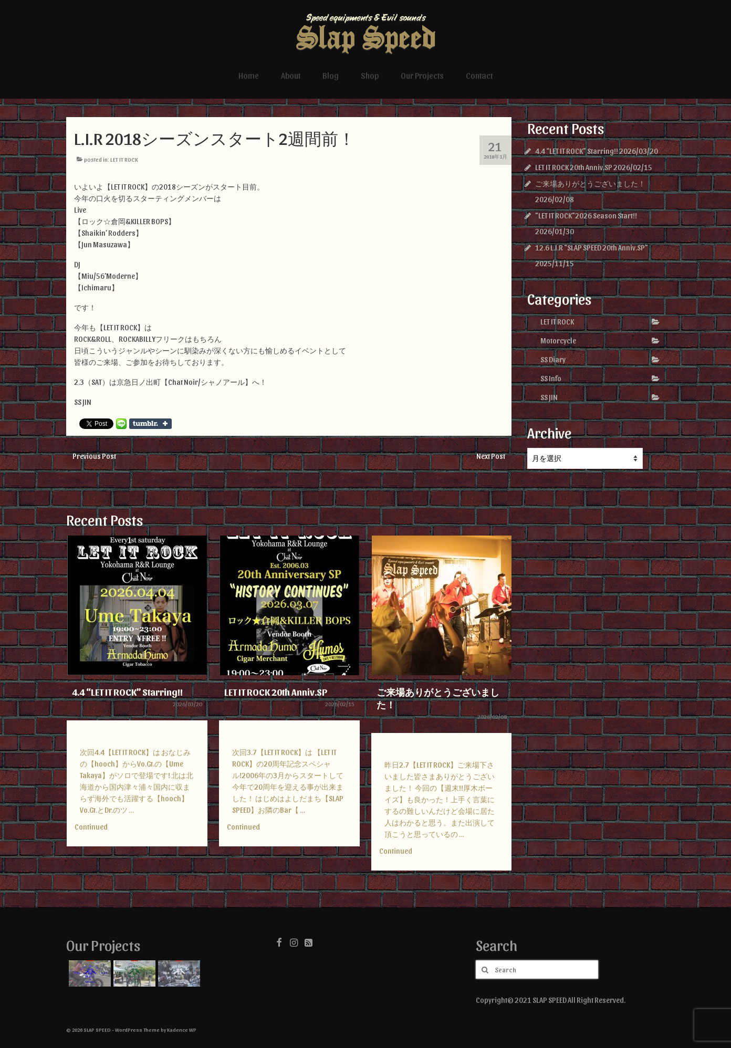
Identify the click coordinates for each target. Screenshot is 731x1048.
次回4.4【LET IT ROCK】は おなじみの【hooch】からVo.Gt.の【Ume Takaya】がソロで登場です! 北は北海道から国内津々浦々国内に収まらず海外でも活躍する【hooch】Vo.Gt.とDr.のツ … (136, 781)
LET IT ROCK (124, 159)
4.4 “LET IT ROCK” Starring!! (576, 150)
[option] (137, 696)
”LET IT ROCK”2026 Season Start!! (586, 215)
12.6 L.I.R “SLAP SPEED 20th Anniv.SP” (591, 247)
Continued (91, 826)
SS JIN (549, 397)
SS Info (550, 378)
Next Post (490, 456)
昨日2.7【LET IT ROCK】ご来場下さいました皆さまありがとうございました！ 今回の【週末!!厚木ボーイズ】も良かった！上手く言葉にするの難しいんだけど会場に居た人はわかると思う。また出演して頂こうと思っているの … (439, 799)
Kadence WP (181, 1029)
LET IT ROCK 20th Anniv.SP (573, 167)
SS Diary (553, 359)
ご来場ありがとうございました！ (590, 183)
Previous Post (94, 456)
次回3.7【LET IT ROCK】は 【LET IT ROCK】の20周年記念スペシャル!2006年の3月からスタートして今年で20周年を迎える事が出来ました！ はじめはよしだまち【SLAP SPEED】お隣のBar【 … (287, 781)
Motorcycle (558, 340)
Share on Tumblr (150, 423)
